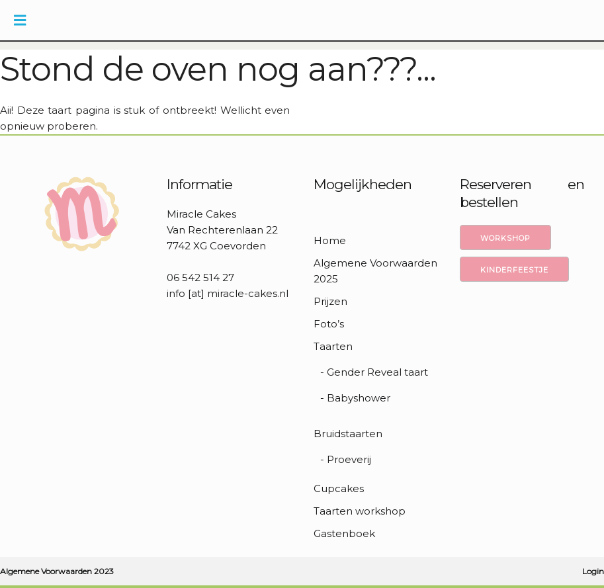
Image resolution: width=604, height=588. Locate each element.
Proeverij (349, 459)
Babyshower (358, 398)
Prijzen (330, 301)
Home (330, 240)
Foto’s (329, 323)
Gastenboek (344, 533)
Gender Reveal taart (377, 372)
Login (593, 571)
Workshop (505, 238)
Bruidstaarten (348, 433)
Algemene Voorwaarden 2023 (57, 571)
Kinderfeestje (514, 269)
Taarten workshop (360, 511)
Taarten (333, 346)
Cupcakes (339, 488)
